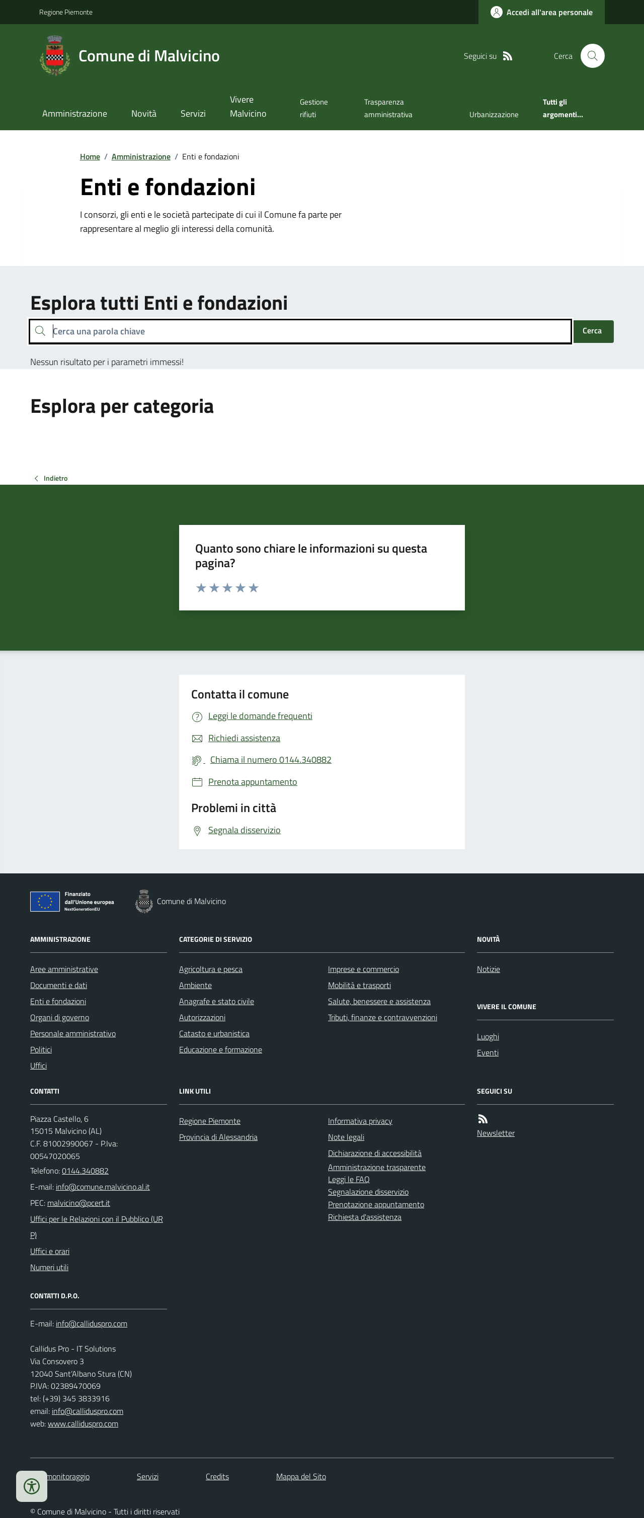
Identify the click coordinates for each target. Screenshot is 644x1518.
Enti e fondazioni (58, 1001)
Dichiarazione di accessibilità (375, 1153)
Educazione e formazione (220, 1049)
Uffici (38, 1065)
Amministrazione (74, 113)
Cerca (592, 330)
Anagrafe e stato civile (216, 1001)
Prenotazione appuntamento (376, 1204)
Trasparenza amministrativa (388, 108)
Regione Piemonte (66, 12)
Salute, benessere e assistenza (379, 1001)
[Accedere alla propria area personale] (541, 12)
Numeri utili (49, 1267)
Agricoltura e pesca (211, 969)
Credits (217, 1476)
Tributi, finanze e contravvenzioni (382, 1017)
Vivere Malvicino (248, 106)
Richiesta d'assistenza (364, 1217)
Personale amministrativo (73, 1033)
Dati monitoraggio (60, 1476)
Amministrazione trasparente (377, 1167)
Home (90, 156)
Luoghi (488, 1036)
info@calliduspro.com (87, 1411)
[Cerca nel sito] (589, 56)
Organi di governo (59, 1017)
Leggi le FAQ (349, 1179)
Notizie (488, 969)
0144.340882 (85, 1171)
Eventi (488, 1052)
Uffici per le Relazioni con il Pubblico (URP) (96, 1227)
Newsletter (496, 1133)
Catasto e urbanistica (214, 1033)
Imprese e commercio (363, 969)
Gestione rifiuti (314, 108)
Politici (41, 1049)
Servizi (193, 113)
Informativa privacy (360, 1121)
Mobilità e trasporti (359, 985)
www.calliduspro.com (83, 1423)
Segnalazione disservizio (368, 1192)
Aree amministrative (64, 969)
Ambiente (195, 985)
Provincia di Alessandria (218, 1137)
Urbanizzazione (494, 114)
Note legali (346, 1137)
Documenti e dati (58, 985)
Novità (143, 113)
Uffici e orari (49, 1251)
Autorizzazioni (202, 1017)
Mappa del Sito (301, 1476)
